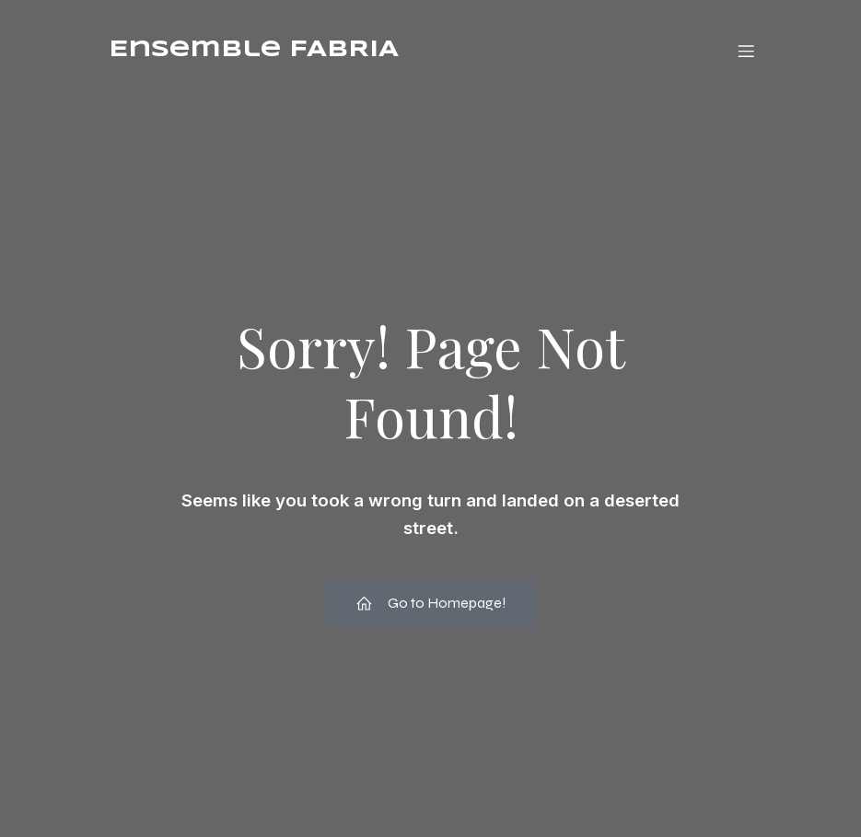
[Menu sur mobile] (746, 50)
